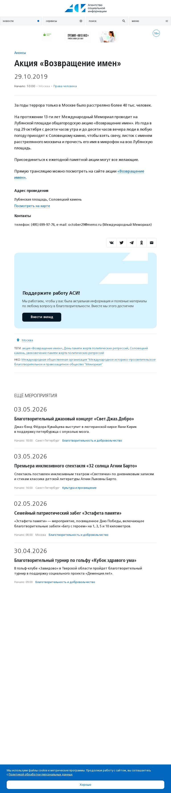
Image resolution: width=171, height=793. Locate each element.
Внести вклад (42, 317)
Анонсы (20, 53)
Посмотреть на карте (32, 206)
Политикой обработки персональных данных (41, 774)
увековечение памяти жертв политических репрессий (65, 353)
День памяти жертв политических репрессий (96, 348)
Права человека (65, 86)
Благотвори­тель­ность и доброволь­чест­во (92, 440)
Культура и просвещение (79, 487)
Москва (27, 340)
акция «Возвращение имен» (42, 348)
